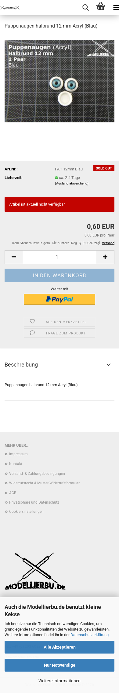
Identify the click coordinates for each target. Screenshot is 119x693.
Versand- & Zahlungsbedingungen (37, 473)
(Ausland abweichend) (71, 183)
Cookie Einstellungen (26, 511)
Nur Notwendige (59, 665)
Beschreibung (21, 364)
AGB (12, 493)
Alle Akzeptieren (60, 647)
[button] (14, 257)
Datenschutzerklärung (89, 634)
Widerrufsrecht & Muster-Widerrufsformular (44, 483)
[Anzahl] (59, 257)
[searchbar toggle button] (85, 7)
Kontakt (15, 464)
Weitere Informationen (59, 680)
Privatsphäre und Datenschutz (34, 502)
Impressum (18, 454)
